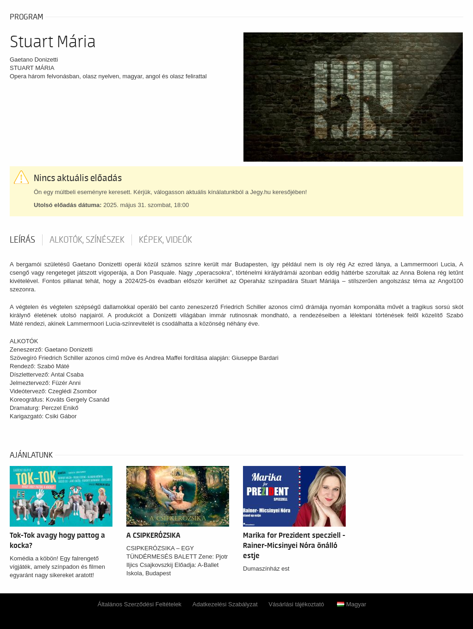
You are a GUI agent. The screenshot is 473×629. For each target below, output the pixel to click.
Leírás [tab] (22, 240)
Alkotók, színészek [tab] (87, 240)
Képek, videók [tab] (165, 240)
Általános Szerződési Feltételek (139, 604)
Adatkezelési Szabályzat (225, 604)
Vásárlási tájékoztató (296, 604)
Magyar (351, 604)
